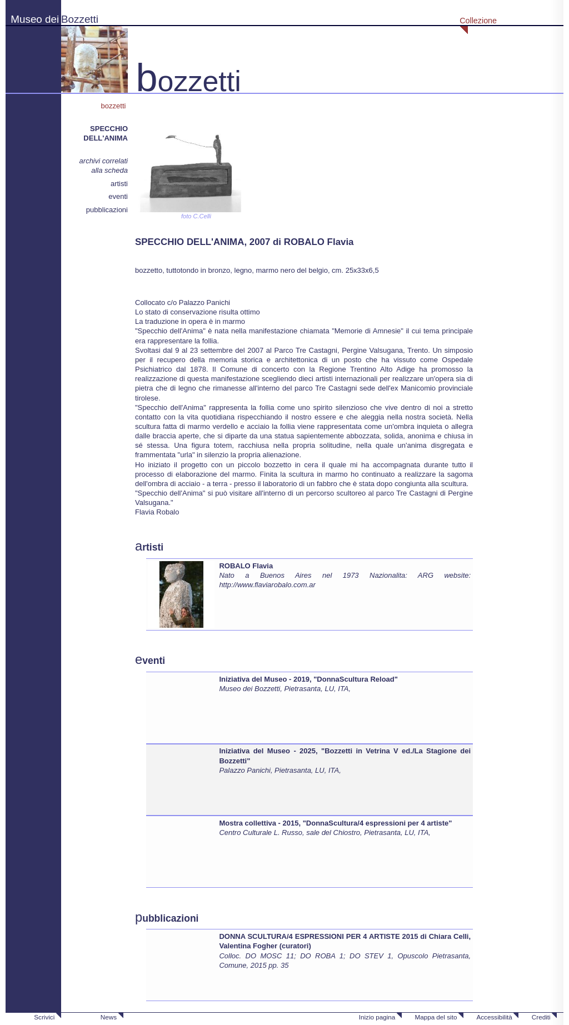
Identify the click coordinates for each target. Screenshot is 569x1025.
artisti (119, 183)
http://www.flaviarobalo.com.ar (267, 585)
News (109, 1017)
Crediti (541, 1017)
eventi (118, 196)
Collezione (478, 20)
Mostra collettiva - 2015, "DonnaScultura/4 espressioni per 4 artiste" (335, 823)
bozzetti (114, 106)
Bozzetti (79, 19)
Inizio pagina (377, 1017)
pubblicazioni (107, 210)
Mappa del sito (436, 1017)
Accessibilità (494, 1017)
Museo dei (35, 19)
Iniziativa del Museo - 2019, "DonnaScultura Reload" (308, 679)
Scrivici (44, 1017)
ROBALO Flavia (246, 566)
